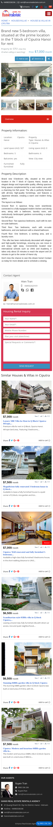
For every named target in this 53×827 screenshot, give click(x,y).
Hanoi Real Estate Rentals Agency (20, 801)
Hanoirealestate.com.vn (14, 816)
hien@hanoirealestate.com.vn (21, 303)
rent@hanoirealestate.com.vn (32, 2)
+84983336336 (9, 2)
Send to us (37, 59)
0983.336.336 (45, 823)
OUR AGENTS (7, 778)
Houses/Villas (19, 20)
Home (4, 20)
